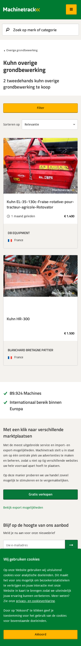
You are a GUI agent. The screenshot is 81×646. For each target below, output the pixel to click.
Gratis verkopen (40, 494)
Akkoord (40, 634)
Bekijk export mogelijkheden (23, 507)
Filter (40, 108)
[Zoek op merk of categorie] (40, 30)
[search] (40, 29)
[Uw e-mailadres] (34, 545)
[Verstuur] (71, 545)
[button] (71, 9)
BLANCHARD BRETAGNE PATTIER (30, 350)
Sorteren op (11, 124)
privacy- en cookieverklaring (35, 601)
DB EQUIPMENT (19, 232)
